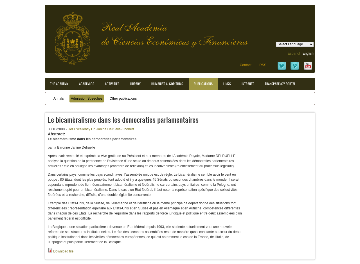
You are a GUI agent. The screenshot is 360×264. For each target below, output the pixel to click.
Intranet (248, 84)
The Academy (59, 84)
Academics (86, 84)
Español (294, 53)
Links (227, 84)
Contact (245, 65)
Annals (58, 98)
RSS (262, 65)
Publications (203, 84)
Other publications (123, 98)
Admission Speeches (86, 98)
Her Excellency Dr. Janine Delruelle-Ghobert (101, 129)
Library (135, 84)
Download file (63, 251)
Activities (112, 84)
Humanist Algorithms (167, 84)
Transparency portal (280, 84)
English (308, 53)
